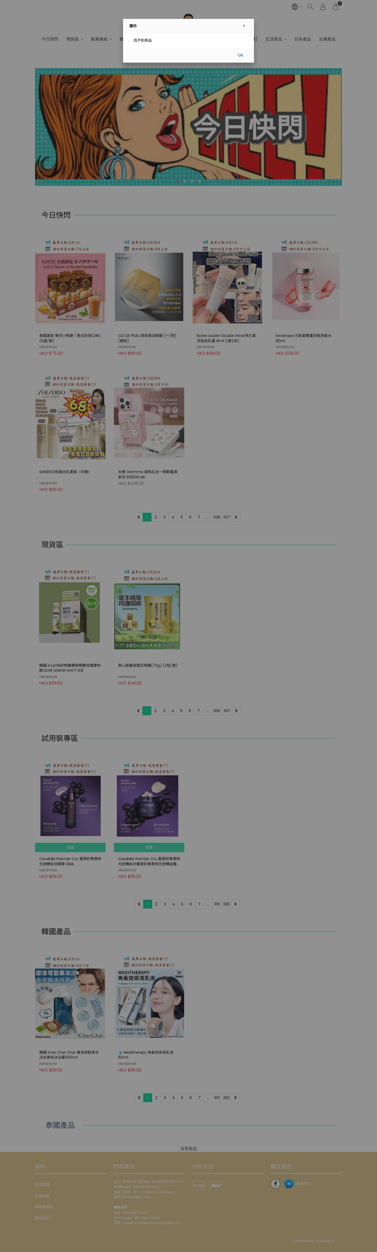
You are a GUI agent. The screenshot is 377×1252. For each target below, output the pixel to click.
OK (240, 55)
